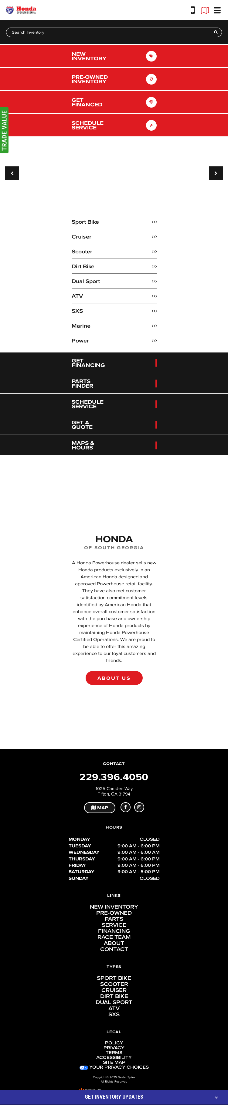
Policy (114, 1042)
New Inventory (114, 907)
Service (114, 925)
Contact (114, 949)
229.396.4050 (114, 777)
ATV (114, 1008)
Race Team (114, 937)
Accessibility (114, 1057)
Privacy (114, 1047)
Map (99, 807)
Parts (114, 919)
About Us (114, 678)
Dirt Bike (114, 996)
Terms (114, 1052)
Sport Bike (114, 978)
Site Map (114, 1062)
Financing (114, 931)
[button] (12, 173)
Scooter (114, 984)
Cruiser (114, 990)
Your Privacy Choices (114, 1067)
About (114, 943)
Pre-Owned (114, 913)
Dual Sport (114, 1002)
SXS (114, 1014)
